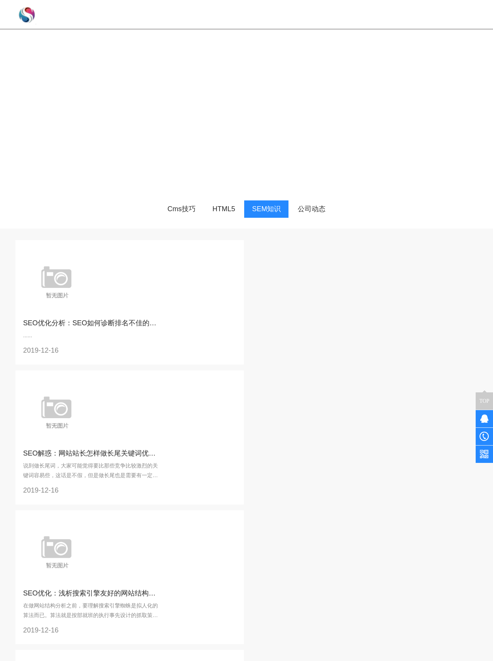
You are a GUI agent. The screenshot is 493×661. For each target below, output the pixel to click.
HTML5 (224, 209)
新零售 (102, 598)
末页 (179, 543)
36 (134, 543)
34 (102, 543)
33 (87, 543)
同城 (127, 598)
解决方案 (106, 577)
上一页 (49, 543)
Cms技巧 (182, 209)
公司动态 (311, 209)
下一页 (156, 543)
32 (70, 543)
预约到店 (105, 609)
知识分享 (185, 577)
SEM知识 (266, 209)
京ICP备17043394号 (279, 652)
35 (119, 543)
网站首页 (233, 14)
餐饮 (99, 587)
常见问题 (183, 587)
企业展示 (105, 620)
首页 (25, 543)
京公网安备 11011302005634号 (350, 652)
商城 (127, 587)
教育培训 (132, 609)
